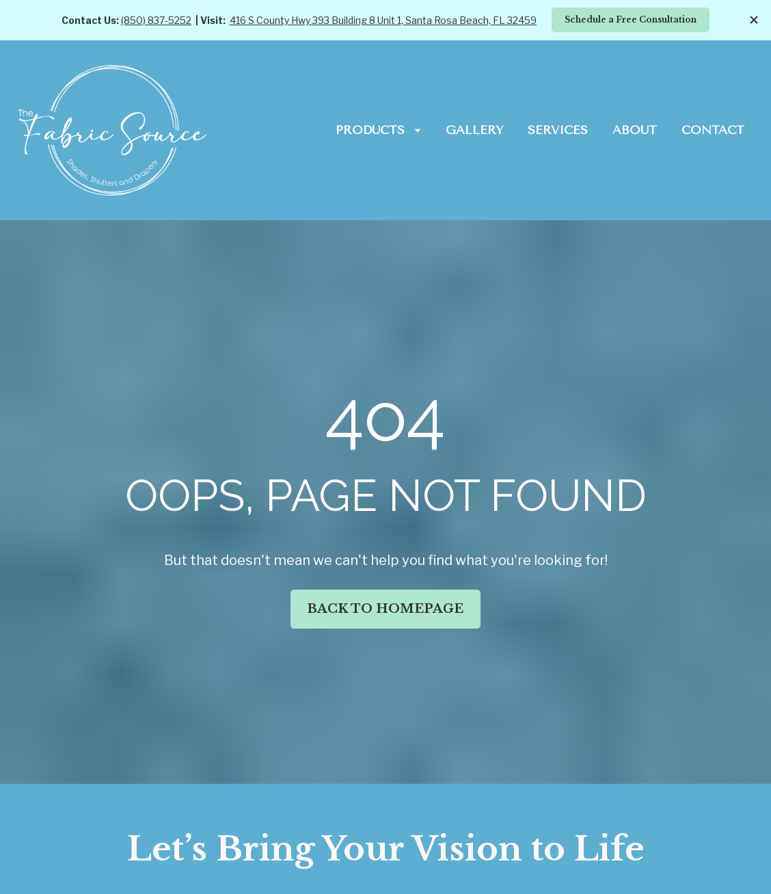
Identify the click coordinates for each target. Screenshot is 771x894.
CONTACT (712, 130)
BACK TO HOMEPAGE (385, 588)
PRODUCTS (378, 130)
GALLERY (475, 130)
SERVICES (558, 130)
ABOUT (634, 130)
